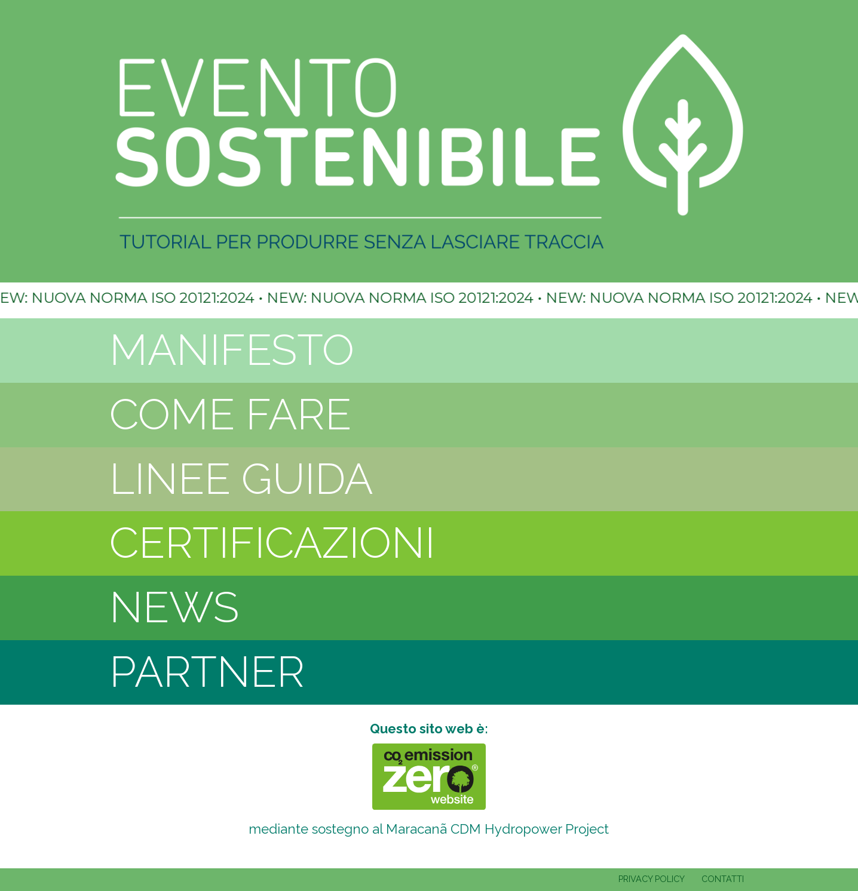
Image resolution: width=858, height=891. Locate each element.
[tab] (429, 350)
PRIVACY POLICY (651, 879)
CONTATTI (722, 879)
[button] (429, 350)
